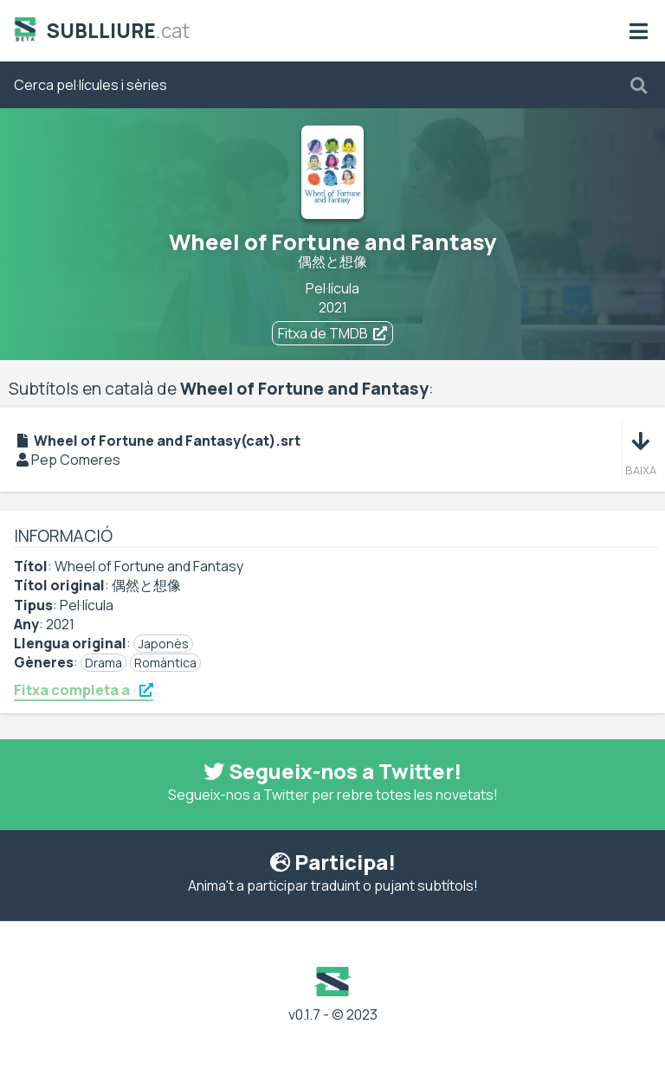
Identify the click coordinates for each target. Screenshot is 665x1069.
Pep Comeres (75, 459)
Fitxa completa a (83, 689)
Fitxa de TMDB (332, 333)
